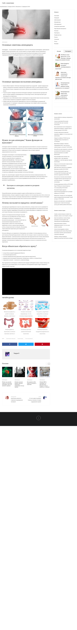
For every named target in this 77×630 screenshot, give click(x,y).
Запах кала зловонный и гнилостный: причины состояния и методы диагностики (63, 76)
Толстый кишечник (29, 338)
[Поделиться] (9, 344)
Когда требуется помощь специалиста (63, 117)
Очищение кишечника (59, 26)
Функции (56, 43)
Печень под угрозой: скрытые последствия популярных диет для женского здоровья (7, 383)
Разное (56, 37)
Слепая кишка (20, 338)
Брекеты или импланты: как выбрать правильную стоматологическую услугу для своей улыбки (63, 202)
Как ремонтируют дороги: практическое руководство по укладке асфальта (63, 191)
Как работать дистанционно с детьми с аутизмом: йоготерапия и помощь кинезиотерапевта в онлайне (63, 151)
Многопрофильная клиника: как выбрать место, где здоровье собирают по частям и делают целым (63, 158)
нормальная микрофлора (8, 159)
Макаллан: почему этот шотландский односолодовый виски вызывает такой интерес (63, 197)
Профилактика (57, 35)
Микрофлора (57, 22)
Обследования (57, 24)
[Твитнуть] (26, 344)
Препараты (57, 32)
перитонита (5, 241)
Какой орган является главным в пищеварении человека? (18, 399)
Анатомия (56, 15)
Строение (56, 39)
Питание (56, 30)
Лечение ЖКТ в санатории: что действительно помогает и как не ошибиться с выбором (44, 384)
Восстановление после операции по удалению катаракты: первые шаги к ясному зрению (63, 128)
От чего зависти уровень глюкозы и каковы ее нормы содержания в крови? (34, 399)
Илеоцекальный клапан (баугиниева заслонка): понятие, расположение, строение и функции (63, 232)
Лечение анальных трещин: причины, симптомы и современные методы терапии (19, 384)
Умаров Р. (17, 353)
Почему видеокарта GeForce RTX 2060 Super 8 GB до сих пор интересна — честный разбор (63, 186)
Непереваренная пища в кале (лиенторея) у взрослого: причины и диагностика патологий (62, 95)
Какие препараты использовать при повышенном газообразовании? (62, 219)
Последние (68, 51)
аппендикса (39, 49)
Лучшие (59, 51)
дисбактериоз (11, 180)
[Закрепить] (42, 344)
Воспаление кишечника (11, 338)
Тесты (55, 41)
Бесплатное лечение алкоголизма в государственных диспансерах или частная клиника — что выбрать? (62, 178)
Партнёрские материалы (60, 28)
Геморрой (56, 17)
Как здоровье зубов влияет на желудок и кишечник (31, 383)
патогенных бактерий (29, 208)
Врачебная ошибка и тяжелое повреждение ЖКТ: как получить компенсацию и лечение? (62, 145)
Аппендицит (5, 49)
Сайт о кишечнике (8, 3)
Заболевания (4, 42)
